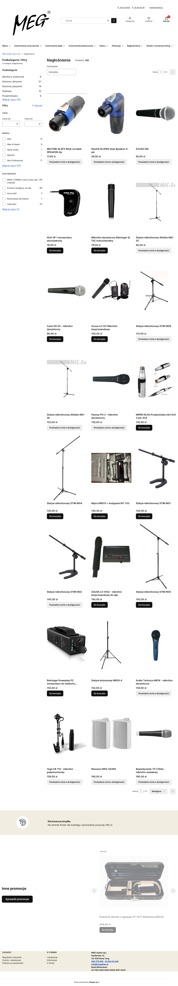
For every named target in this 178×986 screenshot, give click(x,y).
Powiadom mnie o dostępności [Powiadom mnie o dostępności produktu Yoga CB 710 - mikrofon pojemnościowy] (64, 782)
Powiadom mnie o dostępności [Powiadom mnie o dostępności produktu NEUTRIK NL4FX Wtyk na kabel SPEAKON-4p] (64, 162)
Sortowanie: (52, 66)
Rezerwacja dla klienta (17, 198)
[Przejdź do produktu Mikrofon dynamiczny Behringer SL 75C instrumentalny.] (111, 202)
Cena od (6, 118)
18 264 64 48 (139, 8)
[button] (113, 20)
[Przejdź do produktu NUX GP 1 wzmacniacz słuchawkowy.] (67, 202)
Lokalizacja (52, 957)
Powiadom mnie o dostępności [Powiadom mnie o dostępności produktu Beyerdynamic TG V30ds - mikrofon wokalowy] (153, 782)
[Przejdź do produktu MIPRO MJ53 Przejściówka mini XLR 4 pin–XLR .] (156, 379)
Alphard (11, 155)
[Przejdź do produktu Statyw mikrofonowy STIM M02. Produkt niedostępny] (67, 556)
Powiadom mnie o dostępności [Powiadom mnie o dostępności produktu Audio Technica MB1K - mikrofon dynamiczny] (153, 693)
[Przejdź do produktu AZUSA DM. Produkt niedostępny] (156, 113)
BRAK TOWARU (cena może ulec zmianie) (22, 181)
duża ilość (12, 193)
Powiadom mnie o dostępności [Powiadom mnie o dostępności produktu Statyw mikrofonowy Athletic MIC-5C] (153, 250)
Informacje (52, 960)
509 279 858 (125, 8)
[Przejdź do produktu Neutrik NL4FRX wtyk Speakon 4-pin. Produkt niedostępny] (111, 113)
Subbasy (21, 91)
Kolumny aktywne (21, 81)
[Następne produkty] (158, 791)
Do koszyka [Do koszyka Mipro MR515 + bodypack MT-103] (99, 516)
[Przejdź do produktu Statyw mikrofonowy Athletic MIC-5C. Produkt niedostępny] (156, 202)
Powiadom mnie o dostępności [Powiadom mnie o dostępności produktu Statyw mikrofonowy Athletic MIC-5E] (64, 427)
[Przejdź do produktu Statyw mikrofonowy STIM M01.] (156, 467)
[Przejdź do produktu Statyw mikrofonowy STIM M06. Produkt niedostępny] (156, 290)
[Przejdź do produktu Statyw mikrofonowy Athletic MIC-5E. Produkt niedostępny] (67, 379)
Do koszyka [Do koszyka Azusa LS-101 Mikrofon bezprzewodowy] (99, 339)
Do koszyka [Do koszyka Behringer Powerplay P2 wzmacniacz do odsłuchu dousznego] (55, 693)
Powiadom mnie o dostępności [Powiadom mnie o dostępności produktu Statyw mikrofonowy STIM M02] (64, 605)
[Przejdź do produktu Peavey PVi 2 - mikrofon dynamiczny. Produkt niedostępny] (111, 379)
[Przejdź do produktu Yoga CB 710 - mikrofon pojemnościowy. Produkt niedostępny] (67, 733)
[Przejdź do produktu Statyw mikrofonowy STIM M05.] (156, 556)
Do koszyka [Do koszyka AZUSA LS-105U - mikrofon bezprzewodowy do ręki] (99, 605)
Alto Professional (15, 160)
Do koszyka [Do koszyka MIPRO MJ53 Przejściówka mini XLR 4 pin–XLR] (144, 427)
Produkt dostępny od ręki (19, 188)
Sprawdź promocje (17, 899)
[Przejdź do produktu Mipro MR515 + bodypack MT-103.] (111, 467)
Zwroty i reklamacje (11, 960)
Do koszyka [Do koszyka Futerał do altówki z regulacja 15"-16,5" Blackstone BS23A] (107, 930)
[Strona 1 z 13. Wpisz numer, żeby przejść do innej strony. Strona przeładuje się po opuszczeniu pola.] (161, 72)
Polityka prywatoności (12, 963)
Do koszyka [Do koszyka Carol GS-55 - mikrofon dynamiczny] (55, 339)
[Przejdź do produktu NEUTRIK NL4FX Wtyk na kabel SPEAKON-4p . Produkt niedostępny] (67, 113)
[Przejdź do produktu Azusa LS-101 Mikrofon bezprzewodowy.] (111, 290)
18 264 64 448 (112, 961)
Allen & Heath (13, 144)
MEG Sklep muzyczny (11, 54)
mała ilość (11, 204)
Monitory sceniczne (21, 76)
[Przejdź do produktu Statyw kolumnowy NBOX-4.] (111, 645)
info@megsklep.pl (156, 8)
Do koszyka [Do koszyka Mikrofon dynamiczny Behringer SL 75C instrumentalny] (99, 250)
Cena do (29, 118)
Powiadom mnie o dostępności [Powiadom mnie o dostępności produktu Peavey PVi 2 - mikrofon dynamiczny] (109, 427)
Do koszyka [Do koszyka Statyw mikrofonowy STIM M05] (144, 605)
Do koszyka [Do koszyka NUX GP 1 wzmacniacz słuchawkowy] (55, 250)
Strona (155, 72)
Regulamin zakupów (11, 957)
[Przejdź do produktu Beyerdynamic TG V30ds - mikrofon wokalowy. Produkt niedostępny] (156, 733)
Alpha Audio (12, 149)
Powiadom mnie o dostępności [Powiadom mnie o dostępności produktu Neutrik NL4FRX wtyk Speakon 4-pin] (109, 162)
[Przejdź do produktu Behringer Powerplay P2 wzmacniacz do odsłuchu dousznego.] (67, 645)
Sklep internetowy (85, 982)
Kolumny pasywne (21, 86)
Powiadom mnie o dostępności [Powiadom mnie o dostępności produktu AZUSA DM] (153, 162)
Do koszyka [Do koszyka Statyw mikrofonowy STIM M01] (144, 516)
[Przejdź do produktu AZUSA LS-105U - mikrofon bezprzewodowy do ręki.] (111, 556)
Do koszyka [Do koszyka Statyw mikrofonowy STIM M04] (55, 516)
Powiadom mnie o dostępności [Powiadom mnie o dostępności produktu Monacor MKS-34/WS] (109, 782)
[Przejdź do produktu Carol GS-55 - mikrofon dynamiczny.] (67, 290)
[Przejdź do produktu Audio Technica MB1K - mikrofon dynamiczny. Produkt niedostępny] (156, 645)
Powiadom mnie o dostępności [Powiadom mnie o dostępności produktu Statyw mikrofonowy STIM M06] (153, 339)
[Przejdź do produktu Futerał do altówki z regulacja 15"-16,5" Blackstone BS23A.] (133, 881)
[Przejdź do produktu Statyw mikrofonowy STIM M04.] (67, 467)
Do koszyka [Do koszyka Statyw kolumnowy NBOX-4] (99, 693)
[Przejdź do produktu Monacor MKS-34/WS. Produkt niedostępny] (111, 733)
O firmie (50, 963)
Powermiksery (21, 95)
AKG (9, 139)
